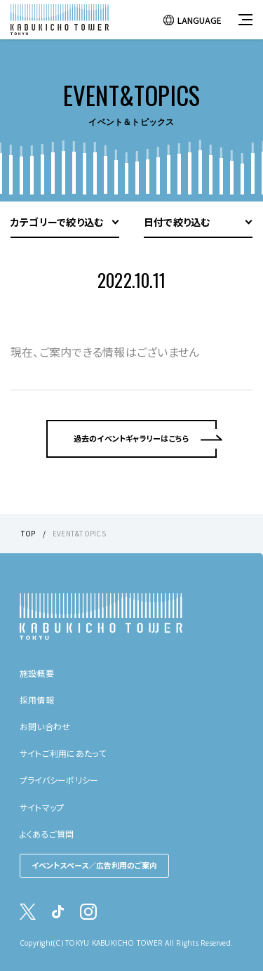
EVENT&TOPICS (79, 533)
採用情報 (37, 700)
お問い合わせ (45, 726)
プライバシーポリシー (59, 780)
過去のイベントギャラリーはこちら (132, 438)
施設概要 (37, 673)
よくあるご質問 (47, 834)
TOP (28, 533)
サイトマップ (42, 807)
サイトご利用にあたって (63, 753)
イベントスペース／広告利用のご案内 (94, 865)
